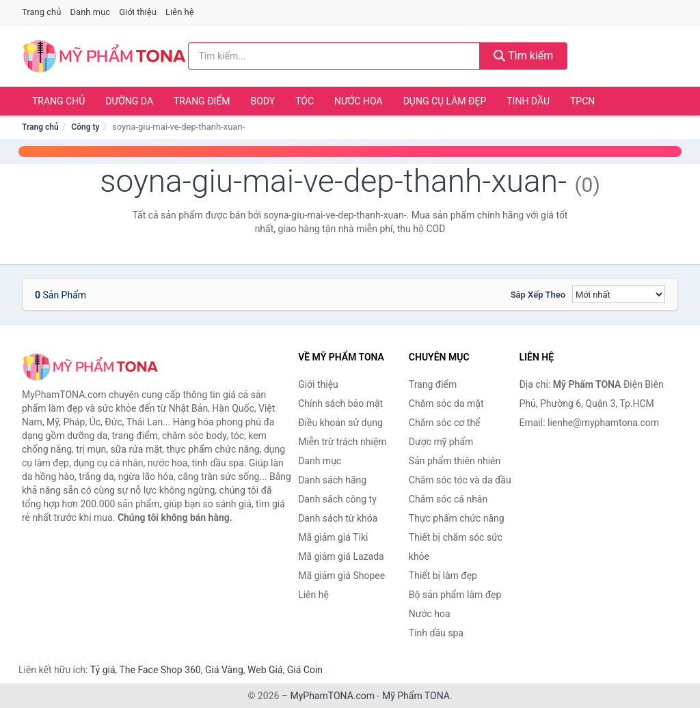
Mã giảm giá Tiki (333, 537)
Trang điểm (202, 101)
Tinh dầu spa (436, 632)
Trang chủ (41, 12)
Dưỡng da (129, 101)
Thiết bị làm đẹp (443, 575)
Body (263, 101)
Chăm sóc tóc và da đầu (460, 480)
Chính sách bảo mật (340, 403)
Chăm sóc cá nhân (448, 499)
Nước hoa (358, 101)
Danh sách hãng (332, 480)
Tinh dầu (528, 101)
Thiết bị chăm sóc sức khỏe (455, 547)
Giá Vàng (224, 669)
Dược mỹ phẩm (441, 441)
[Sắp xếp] (618, 294)
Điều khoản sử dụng (340, 422)
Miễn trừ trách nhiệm (342, 441)
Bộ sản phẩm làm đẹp (455, 594)
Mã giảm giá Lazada (341, 556)
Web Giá (265, 669)
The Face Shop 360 (159, 669)
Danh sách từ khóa (337, 518)
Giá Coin (305, 669)
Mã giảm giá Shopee (341, 575)
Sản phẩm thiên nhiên (454, 460)
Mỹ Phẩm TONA (416, 695)
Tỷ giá (103, 669)
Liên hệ (179, 12)
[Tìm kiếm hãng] (334, 56)
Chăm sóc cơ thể (445, 422)
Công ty (85, 127)
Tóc (304, 101)
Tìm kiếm (524, 55)
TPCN (582, 101)
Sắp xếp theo (538, 294)
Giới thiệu (137, 12)
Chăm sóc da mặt (446, 403)
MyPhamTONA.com (332, 695)
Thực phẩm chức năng (456, 518)
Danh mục (90, 12)
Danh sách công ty (337, 499)
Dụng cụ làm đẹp (445, 101)
